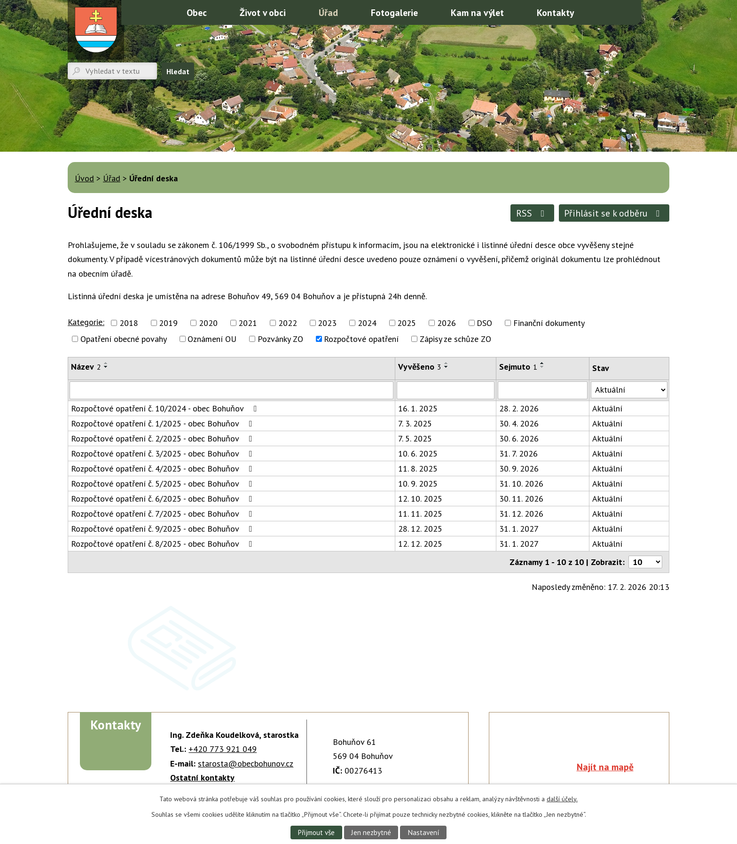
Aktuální (607, 408)
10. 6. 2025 (418, 453)
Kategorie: (86, 322)
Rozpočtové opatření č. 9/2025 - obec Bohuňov (163, 528)
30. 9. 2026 (519, 468)
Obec (197, 12)
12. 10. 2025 (420, 498)
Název (86, 366)
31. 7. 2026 (518, 453)
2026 (446, 322)
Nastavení (424, 832)
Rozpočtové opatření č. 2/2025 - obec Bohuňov (163, 438)
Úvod (158, 11)
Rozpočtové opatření (361, 338)
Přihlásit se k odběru (614, 213)
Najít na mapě (605, 767)
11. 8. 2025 (418, 468)
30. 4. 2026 (519, 423)
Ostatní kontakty (202, 777)
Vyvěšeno (419, 366)
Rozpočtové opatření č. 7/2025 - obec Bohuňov (163, 513)
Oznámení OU (212, 338)
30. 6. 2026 (519, 438)
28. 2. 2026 (519, 408)
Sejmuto (518, 366)
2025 (406, 322)
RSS (532, 213)
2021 (247, 322)
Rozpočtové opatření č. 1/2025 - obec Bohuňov (163, 423)
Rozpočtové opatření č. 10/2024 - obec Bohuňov (166, 408)
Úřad (328, 12)
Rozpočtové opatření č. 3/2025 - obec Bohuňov (163, 453)
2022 (287, 322)
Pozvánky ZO (280, 338)
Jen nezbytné (371, 832)
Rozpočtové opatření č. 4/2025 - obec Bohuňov (163, 468)
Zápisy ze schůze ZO (455, 338)
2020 (208, 322)
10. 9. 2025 (418, 483)
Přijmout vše (316, 832)
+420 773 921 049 (222, 748)
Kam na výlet (477, 12)
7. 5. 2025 (415, 438)
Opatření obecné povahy (123, 338)
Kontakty (555, 12)
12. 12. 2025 (420, 543)
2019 (168, 322)
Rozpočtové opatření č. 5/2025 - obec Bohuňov (163, 483)
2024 (367, 322)
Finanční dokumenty (549, 322)
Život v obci (263, 12)
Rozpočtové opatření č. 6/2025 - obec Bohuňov (163, 498)
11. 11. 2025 (420, 513)
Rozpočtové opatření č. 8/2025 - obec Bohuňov (163, 543)
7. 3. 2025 (415, 423)
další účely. (562, 799)
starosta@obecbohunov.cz (245, 763)
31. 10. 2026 (521, 483)
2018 (128, 322)
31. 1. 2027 (519, 528)
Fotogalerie (394, 12)
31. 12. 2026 (521, 513)
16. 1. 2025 (418, 408)
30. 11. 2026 (521, 498)
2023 (327, 322)
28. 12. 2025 (420, 528)
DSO (484, 322)
